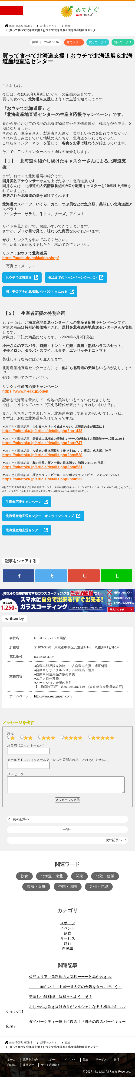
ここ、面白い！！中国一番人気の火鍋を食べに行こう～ (75, 989)
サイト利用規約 (50, 1067)
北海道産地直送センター (23, 530)
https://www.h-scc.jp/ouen (25, 391)
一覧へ (67, 832)
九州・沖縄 (98, 889)
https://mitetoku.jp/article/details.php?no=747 (42, 443)
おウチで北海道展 (19, 277)
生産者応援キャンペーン (23, 502)
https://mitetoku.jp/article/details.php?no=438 (42, 431)
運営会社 (28, 1067)
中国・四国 (67, 889)
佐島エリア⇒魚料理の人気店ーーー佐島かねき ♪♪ (70, 979)
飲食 (68, 25)
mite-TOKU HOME (20, 25)
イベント (67, 931)
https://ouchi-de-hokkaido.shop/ (30, 258)
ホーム (11, 1062)
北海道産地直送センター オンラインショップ (40, 516)
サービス (67, 941)
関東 (79, 879)
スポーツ (67, 926)
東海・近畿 (36, 889)
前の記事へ (21, 822)
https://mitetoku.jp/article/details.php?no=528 (42, 455)
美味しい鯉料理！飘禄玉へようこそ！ (60, 999)
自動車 (67, 951)
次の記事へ (114, 843)
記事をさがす (48, 25)
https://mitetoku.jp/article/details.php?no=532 (42, 479)
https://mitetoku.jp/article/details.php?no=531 (42, 467)
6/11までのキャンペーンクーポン (72, 277)
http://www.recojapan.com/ (53, 696)
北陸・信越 (105, 879)
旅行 (67, 946)
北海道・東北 (52, 879)
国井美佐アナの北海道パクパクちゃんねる (36, 292)
